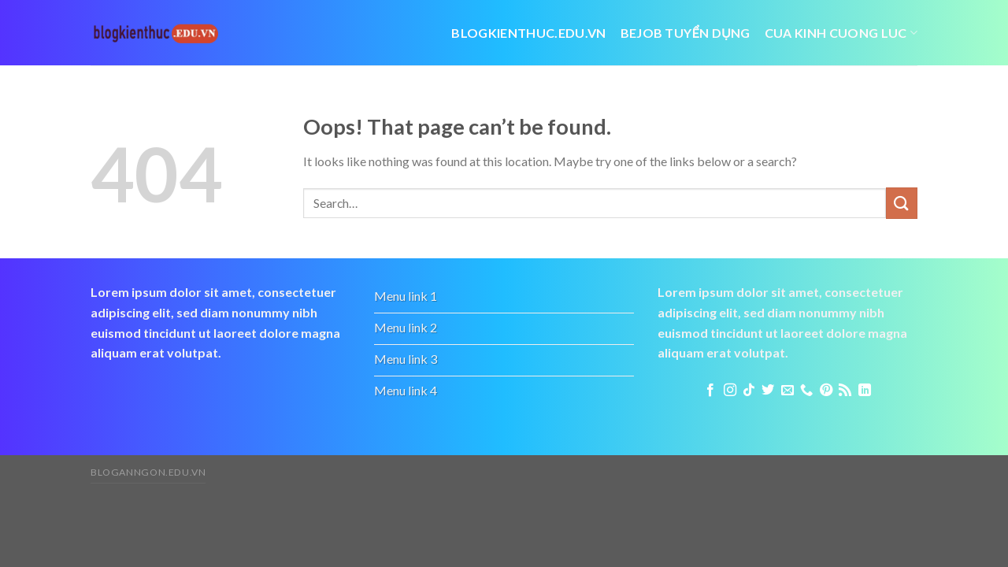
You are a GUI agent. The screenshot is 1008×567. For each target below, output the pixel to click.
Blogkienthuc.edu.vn (528, 32)
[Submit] (901, 202)
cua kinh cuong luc (841, 32)
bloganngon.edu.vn (148, 472)
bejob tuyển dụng (685, 32)
